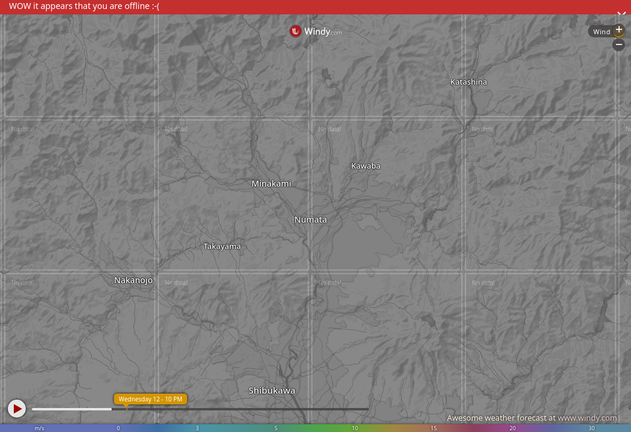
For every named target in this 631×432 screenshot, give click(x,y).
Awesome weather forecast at (532, 417)
